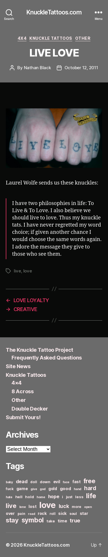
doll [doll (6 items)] (33, 482)
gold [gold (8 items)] (52, 488)
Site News (18, 366)
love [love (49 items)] (47, 505)
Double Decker (30, 409)
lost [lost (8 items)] (32, 506)
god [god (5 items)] (43, 489)
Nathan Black (37, 67)
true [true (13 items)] (75, 520)
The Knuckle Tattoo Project (39, 350)
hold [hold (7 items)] (29, 496)
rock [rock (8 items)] (42, 513)
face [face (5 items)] (66, 482)
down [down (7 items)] (45, 481)
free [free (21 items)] (89, 481)
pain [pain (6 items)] (21, 513)
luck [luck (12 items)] (64, 506)
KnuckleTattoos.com (53, 12)
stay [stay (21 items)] (12, 520)
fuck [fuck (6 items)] (10, 489)
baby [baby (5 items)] (9, 482)
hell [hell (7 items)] (18, 496)
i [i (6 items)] (62, 497)
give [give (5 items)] (34, 489)
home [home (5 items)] (41, 497)
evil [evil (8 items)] (56, 481)
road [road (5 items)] (31, 514)
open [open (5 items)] (88, 507)
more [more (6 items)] (76, 507)
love (27, 271)
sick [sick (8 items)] (62, 513)
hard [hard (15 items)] (90, 488)
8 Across (23, 391)
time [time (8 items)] (62, 520)
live (17, 271)
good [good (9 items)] (65, 488)
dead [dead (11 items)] (22, 481)
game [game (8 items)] (22, 488)
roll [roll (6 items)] (53, 513)
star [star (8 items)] (84, 513)
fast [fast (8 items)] (76, 481)
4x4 (22, 38)
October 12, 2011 (81, 67)
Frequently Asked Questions (47, 358)
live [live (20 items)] (11, 505)
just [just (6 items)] (69, 497)
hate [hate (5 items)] (9, 497)
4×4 (17, 383)
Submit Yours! (23, 417)
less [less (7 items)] (79, 496)
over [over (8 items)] (10, 513)
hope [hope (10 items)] (53, 496)
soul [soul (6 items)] (73, 513)
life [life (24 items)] (91, 496)
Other (83, 38)
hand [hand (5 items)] (77, 489)
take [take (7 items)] (51, 521)
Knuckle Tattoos (50, 38)
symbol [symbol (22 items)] (33, 520)
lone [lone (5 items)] (22, 507)
